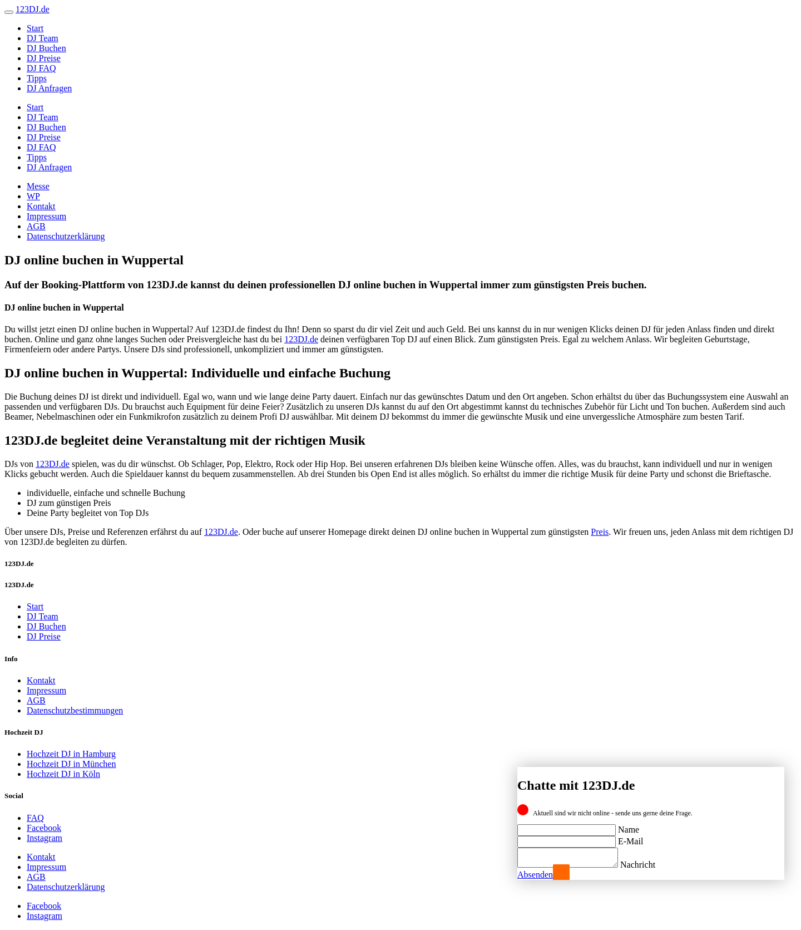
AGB (36, 226)
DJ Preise (44, 58)
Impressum (46, 216)
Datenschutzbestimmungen (75, 710)
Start (35, 28)
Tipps (37, 78)
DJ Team (42, 38)
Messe (38, 186)
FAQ (35, 818)
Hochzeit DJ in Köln (63, 774)
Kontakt (41, 206)
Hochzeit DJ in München (71, 764)
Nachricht (648, 864)
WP (33, 196)
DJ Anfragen (49, 88)
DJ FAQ (41, 68)
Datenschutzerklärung (66, 236)
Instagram (44, 838)
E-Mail (630, 838)
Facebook (44, 828)
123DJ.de (301, 339)
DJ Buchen (46, 48)
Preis (600, 532)
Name (628, 826)
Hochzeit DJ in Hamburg (71, 754)
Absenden (535, 874)
